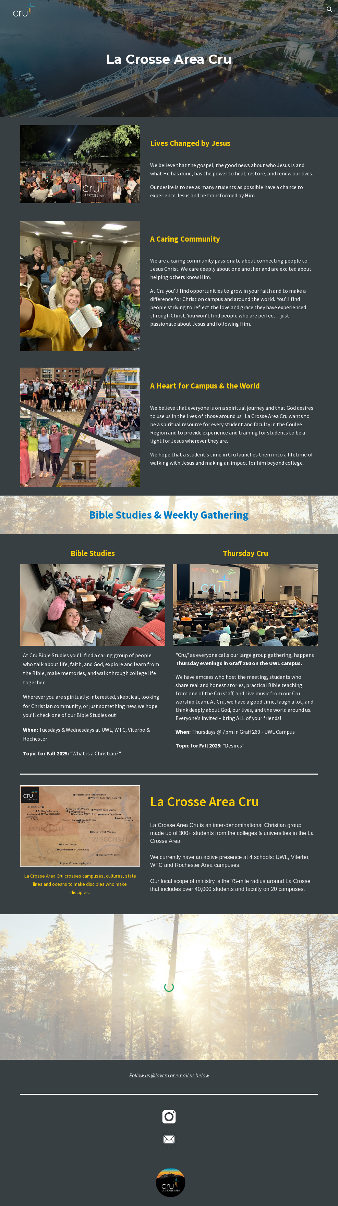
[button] (330, 9)
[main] (169, 58)
